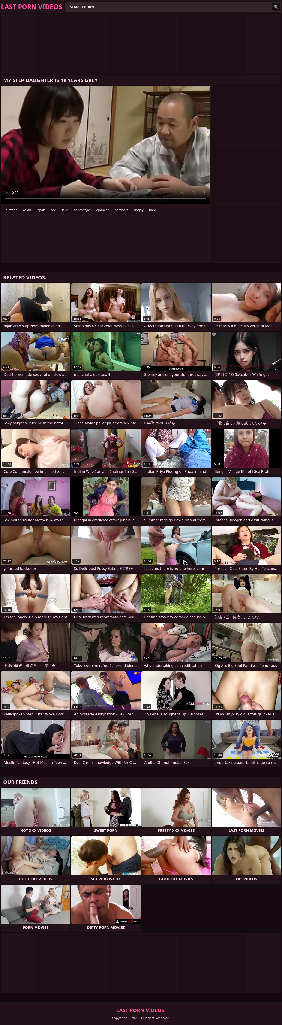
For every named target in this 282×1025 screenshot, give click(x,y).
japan (41, 210)
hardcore (121, 210)
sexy (64, 210)
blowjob (12, 210)
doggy (138, 210)
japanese (102, 210)
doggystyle (81, 210)
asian (27, 210)
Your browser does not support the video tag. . (105, 145)
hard (152, 210)
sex (53, 210)
